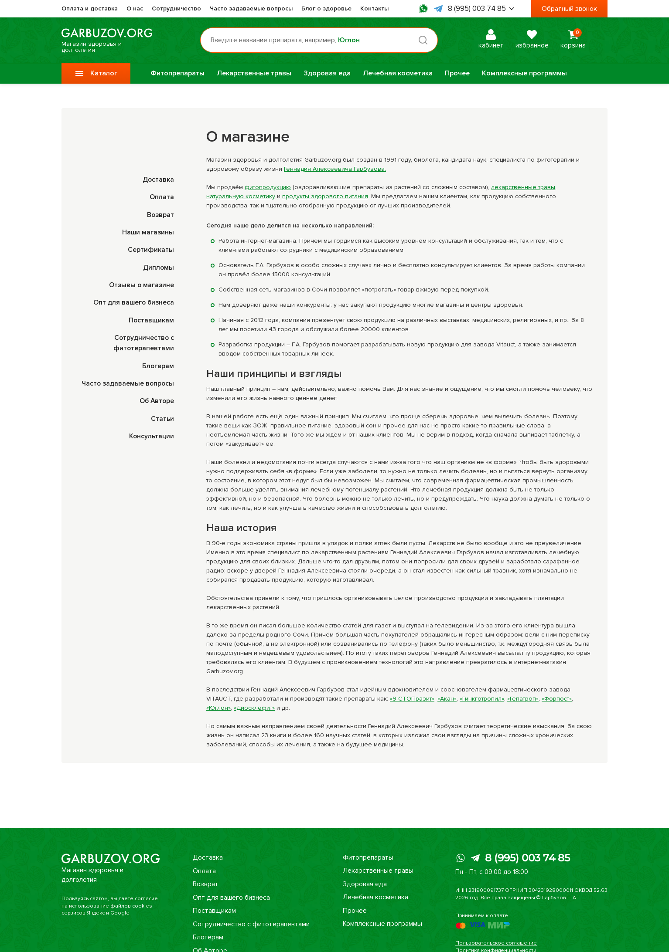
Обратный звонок (569, 8)
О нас (134, 8)
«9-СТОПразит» (412, 698)
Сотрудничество (176, 8)
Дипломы (158, 266)
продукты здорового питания (325, 196)
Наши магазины (148, 231)
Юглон (352, 40)
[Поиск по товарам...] (322, 40)
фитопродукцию (268, 187)
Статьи (162, 416)
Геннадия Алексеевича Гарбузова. (335, 169)
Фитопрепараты (177, 73)
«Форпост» (557, 698)
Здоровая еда (327, 73)
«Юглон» (218, 707)
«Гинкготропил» (482, 698)
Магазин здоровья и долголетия (110, 40)
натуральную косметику (240, 196)
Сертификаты (151, 249)
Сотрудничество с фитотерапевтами (251, 923)
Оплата (162, 197)
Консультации (151, 434)
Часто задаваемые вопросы (251, 8)
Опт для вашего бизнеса (133, 301)
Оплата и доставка (89, 8)
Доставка (158, 179)
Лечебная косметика (398, 73)
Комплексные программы (524, 73)
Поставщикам (151, 319)
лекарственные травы (523, 187)
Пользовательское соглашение (496, 943)
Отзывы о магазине (141, 284)
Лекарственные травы (254, 73)
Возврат (160, 214)
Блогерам (158, 364)
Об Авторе (156, 399)
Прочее (457, 73)
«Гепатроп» (523, 698)
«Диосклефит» (254, 707)
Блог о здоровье (326, 8)
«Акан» (447, 698)
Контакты (374, 8)
